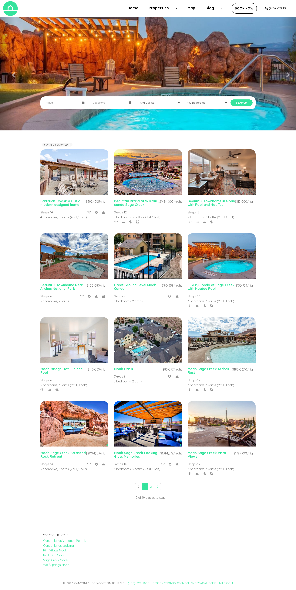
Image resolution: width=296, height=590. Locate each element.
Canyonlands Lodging (58, 545)
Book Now (244, 8)
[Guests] (159, 102)
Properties (159, 8)
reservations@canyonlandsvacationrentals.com (193, 583)
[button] (7, 73)
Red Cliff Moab (53, 555)
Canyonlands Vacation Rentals (64, 541)
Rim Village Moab (55, 550)
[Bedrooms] (205, 102)
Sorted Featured (57, 144)
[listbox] (148, 73)
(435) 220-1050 (277, 8)
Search (241, 102)
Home (133, 8)
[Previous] (138, 486)
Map (191, 8)
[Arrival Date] (62, 102)
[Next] (157, 486)
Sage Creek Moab (55, 560)
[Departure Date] (109, 102)
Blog (210, 8)
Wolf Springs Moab (56, 565)
